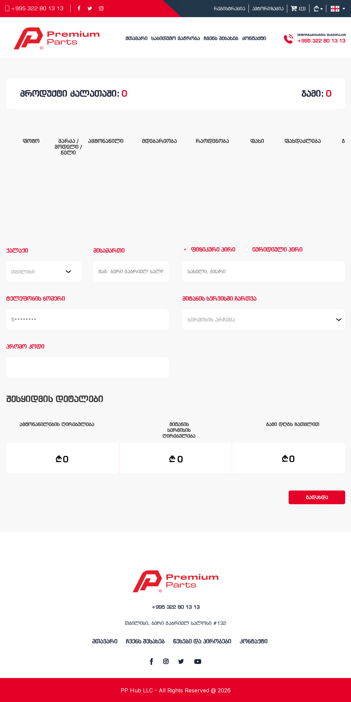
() (298, 9)
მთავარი (136, 38)
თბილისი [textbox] (23, 272)
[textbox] (212, 319)
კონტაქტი (254, 38)
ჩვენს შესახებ (221, 38)
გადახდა (317, 497)
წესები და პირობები (202, 642)
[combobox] (44, 271)
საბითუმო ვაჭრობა (175, 38)
